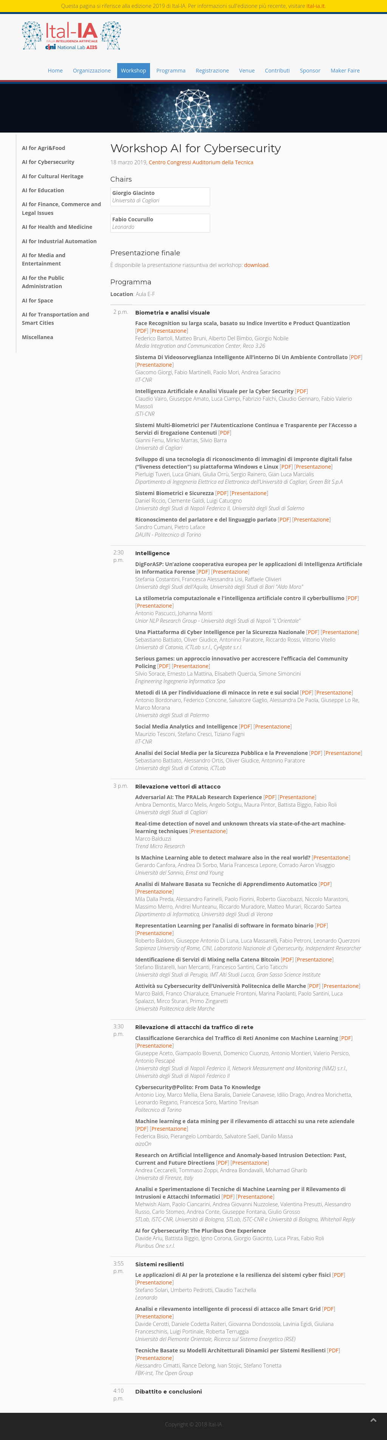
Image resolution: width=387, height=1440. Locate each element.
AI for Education (43, 190)
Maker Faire (345, 70)
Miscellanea (37, 337)
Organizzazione (92, 70)
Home (55, 70)
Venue (247, 70)
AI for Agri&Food (43, 147)
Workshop (133, 70)
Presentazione (169, 330)
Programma (171, 70)
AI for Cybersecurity (48, 161)
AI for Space (37, 300)
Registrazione (212, 70)
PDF (142, 330)
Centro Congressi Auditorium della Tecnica (201, 162)
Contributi (277, 70)
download (256, 265)
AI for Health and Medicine (57, 226)
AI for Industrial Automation (59, 241)
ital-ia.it (316, 5)
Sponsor (310, 70)
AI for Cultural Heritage (53, 176)
